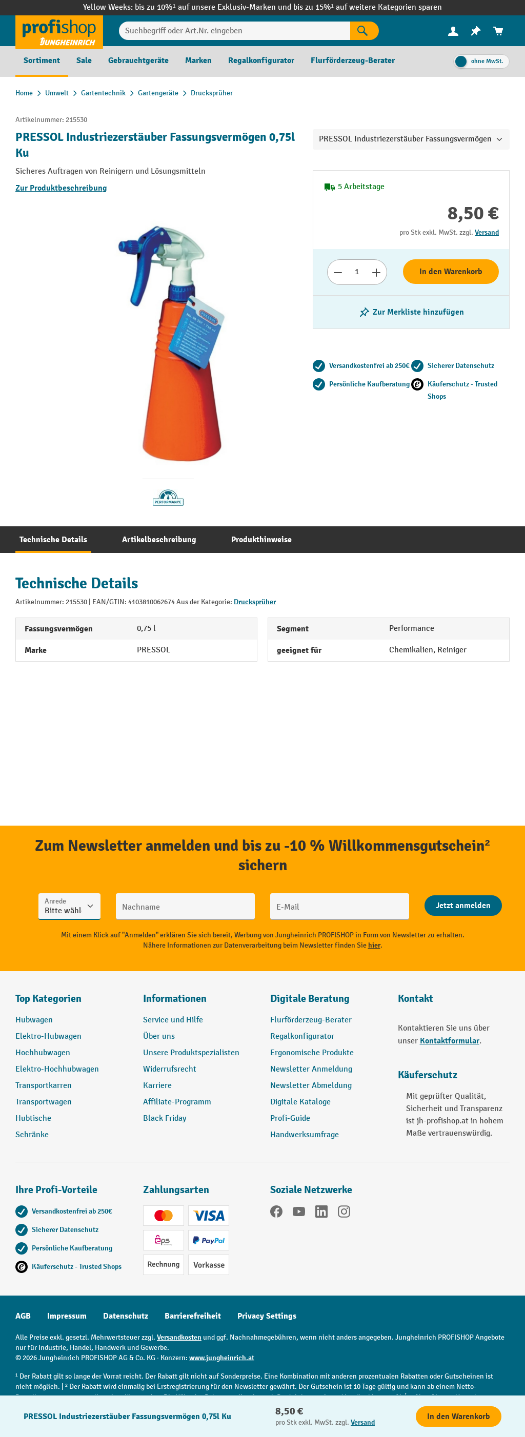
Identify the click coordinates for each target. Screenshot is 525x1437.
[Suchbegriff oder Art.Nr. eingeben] (234, 31)
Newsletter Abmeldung (311, 1086)
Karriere (157, 1086)
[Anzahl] (357, 272)
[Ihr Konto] (453, 30)
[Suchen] (364, 31)
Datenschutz (125, 1316)
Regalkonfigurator (302, 1036)
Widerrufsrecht (169, 1069)
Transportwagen (43, 1102)
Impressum (67, 1316)
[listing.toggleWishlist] (411, 312)
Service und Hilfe (173, 1020)
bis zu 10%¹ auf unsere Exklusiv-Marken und (214, 7)
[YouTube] (299, 1213)
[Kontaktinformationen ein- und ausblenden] (25, 1411)
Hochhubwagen (42, 1053)
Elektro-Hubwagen (48, 1036)
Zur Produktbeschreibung (61, 188)
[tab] (53, 539)
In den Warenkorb (450, 271)
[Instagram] (344, 1213)
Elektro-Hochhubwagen (57, 1069)
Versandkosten (179, 1337)
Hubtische (33, 1118)
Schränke (32, 1135)
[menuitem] (453, 31)
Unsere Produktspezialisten (191, 1053)
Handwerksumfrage (304, 1135)
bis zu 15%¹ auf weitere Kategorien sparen (367, 7)
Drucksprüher (255, 602)
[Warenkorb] (498, 31)
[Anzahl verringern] (337, 272)
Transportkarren (43, 1086)
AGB (23, 1316)
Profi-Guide (290, 1118)
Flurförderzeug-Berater (311, 1020)
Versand (487, 232)
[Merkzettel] (476, 31)
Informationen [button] (175, 998)
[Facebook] (276, 1213)
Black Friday (164, 1118)
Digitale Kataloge (300, 1102)
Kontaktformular (449, 1041)
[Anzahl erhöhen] (376, 272)
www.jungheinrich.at (221, 1357)
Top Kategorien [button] (48, 998)
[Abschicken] (463, 905)
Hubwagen (34, 1020)
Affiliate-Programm (177, 1102)
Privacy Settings (266, 1316)
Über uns (159, 1036)
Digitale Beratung (310, 998)
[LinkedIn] (321, 1213)
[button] (326, 1003)
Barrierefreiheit (193, 1316)
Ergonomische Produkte (312, 1053)
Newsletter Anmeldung (311, 1069)
